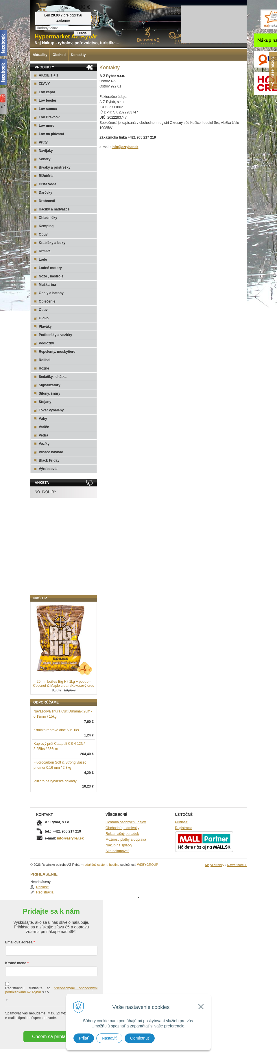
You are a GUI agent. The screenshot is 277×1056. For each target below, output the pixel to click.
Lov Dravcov (49, 117)
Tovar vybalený (51, 410)
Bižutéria (46, 176)
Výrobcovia (48, 469)
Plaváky (45, 326)
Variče (44, 427)
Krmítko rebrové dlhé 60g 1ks (56, 760)
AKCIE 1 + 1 (48, 75)
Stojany (45, 402)
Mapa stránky (214, 895)
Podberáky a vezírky (55, 335)
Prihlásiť (45, 611)
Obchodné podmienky (122, 858)
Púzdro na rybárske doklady (55, 811)
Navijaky (46, 151)
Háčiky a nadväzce (54, 209)
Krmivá (45, 251)
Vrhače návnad (51, 452)
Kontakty (78, 55)
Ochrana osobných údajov (126, 852)
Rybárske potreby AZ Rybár (59, 16)
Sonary (45, 159)
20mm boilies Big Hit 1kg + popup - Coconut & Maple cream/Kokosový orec (63, 714)
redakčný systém (96, 894)
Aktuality (40, 55)
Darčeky (45, 193)
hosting (114, 894)
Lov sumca (48, 109)
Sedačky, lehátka (53, 377)
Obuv (43, 234)
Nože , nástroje (51, 276)
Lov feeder (47, 100)
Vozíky (44, 444)
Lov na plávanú (51, 134)
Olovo (44, 318)
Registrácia (48, 616)
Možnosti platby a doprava (126, 869)
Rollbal (44, 360)
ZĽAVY (44, 84)
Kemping (46, 226)
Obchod (59, 55)
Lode (43, 260)
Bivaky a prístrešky (54, 167)
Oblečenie (47, 301)
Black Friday (49, 460)
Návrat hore (237, 895)
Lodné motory (50, 268)
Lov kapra (47, 92)
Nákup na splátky (119, 875)
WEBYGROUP (147, 894)
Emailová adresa (19, 949)
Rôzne (44, 368)
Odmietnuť (139, 1038)
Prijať (83, 1038)
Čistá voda (47, 184)
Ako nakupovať (117, 881)
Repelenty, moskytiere (57, 352)
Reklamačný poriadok (122, 864)
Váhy (43, 419)
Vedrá (43, 435)
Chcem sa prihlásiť (51, 1043)
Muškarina (47, 285)
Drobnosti (47, 201)
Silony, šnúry (49, 393)
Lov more (46, 126)
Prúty (43, 142)
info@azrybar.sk (125, 147)
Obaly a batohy (51, 293)
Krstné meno (15, 970)
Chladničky (48, 218)
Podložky (46, 343)
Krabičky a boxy (52, 243)
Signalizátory (49, 385)
